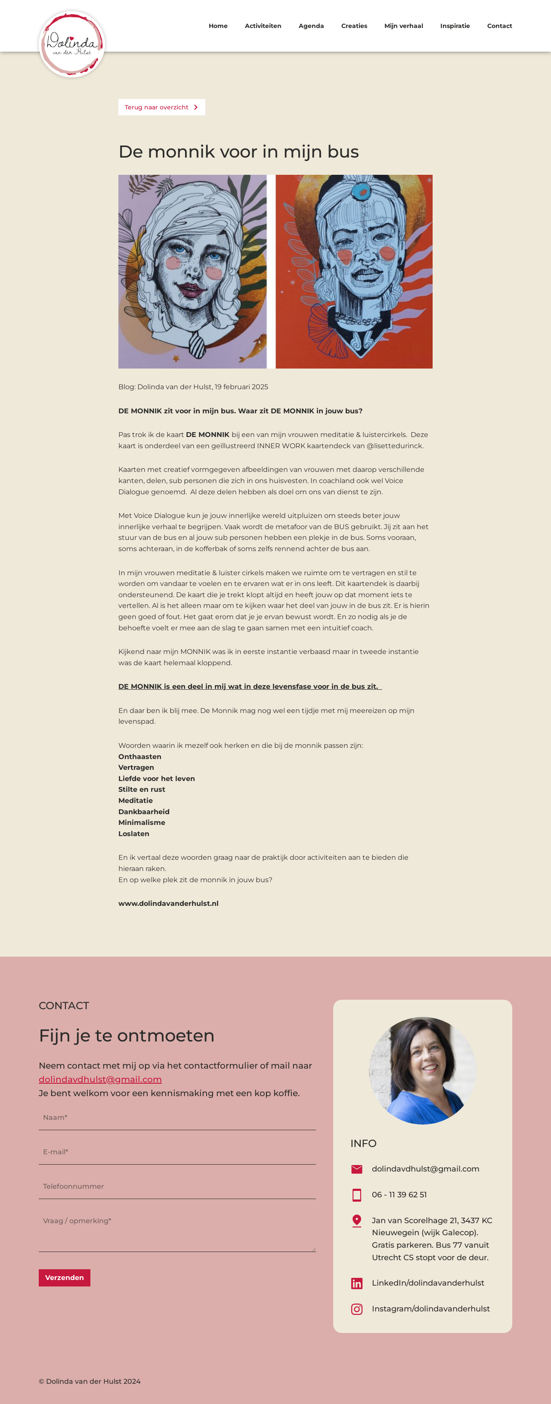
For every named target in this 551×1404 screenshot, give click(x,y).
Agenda (311, 26)
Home (218, 26)
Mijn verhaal (403, 26)
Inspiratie (455, 26)
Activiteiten (263, 26)
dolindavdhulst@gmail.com (100, 1079)
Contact (499, 26)
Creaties (354, 26)
